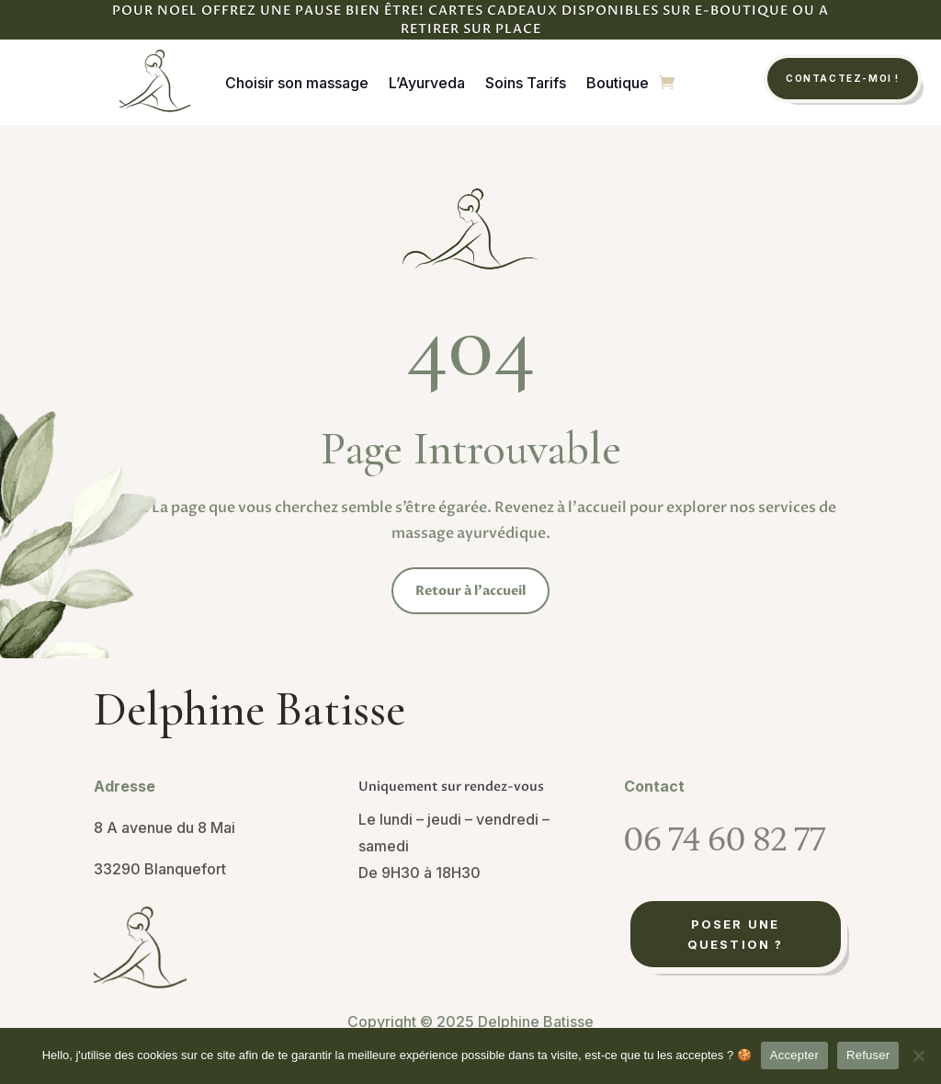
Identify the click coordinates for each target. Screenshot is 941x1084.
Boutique (617, 83)
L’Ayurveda (427, 83)
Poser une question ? (735, 934)
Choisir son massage (296, 83)
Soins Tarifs (525, 83)
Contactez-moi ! (843, 78)
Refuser (868, 1055)
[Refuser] (918, 1055)
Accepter (794, 1055)
